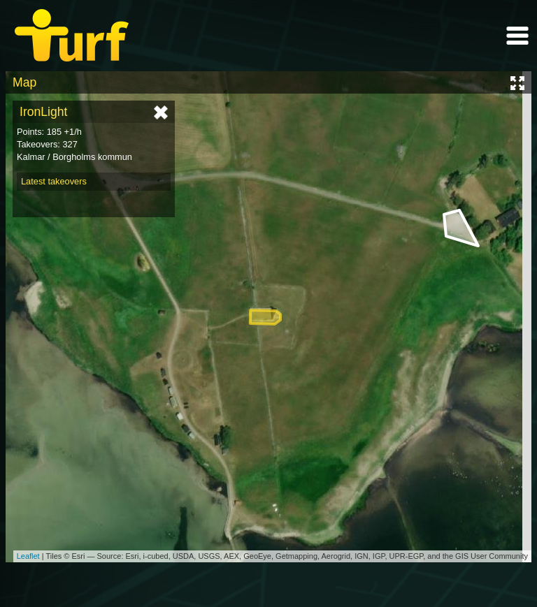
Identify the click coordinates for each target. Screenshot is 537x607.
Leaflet (28, 556)
